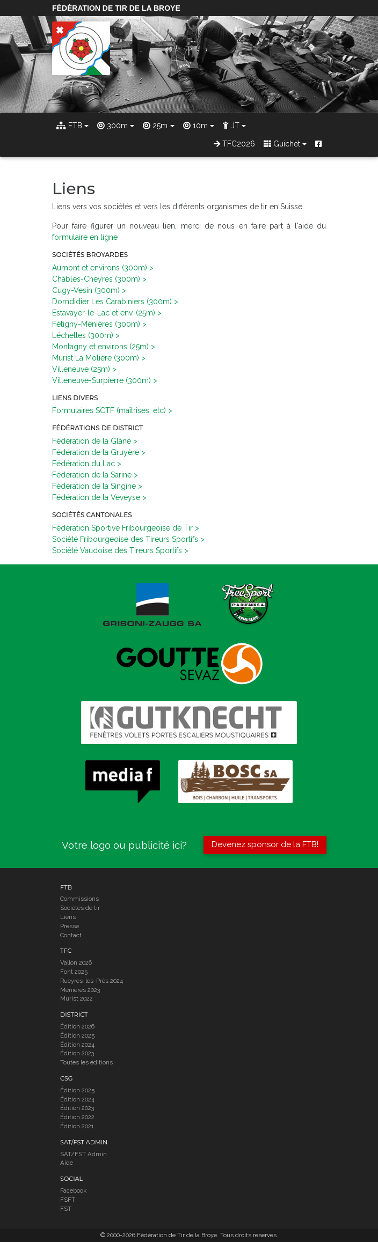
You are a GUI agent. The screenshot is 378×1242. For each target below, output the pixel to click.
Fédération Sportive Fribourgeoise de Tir (122, 528)
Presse (69, 926)
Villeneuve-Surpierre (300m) (101, 380)
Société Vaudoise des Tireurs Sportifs (117, 550)
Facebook (73, 1190)
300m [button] (112, 125)
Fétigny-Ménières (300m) (96, 324)
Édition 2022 (77, 1117)
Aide (66, 1162)
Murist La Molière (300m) (95, 358)
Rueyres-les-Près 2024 (91, 980)
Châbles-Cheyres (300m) (96, 279)
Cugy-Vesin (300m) (86, 290)
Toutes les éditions (86, 1062)
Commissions (79, 898)
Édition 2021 (77, 1126)
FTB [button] (69, 125)
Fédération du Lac (83, 463)
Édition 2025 (77, 1035)
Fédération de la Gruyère (95, 452)
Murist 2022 (76, 998)
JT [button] (231, 125)
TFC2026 (234, 143)
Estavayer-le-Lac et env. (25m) (103, 312)
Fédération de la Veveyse (96, 497)
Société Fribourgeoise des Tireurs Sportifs (125, 539)
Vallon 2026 (76, 962)
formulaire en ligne (85, 237)
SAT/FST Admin (83, 1154)
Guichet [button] (282, 143)
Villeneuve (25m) (81, 369)
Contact (71, 935)
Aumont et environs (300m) (99, 267)
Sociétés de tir (80, 908)
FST (65, 1208)
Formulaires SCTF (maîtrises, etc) (109, 410)
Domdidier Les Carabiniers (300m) (112, 301)
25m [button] (155, 125)
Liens (68, 917)
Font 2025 (74, 971)
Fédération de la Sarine (92, 475)
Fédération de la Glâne (91, 441)
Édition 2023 (77, 1053)
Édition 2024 (77, 1044)
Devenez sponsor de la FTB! (265, 844)
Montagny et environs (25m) (100, 346)
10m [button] (195, 125)
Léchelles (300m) (82, 335)
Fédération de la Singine (94, 486)
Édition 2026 (77, 1026)
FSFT (67, 1199)
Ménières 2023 (80, 990)
